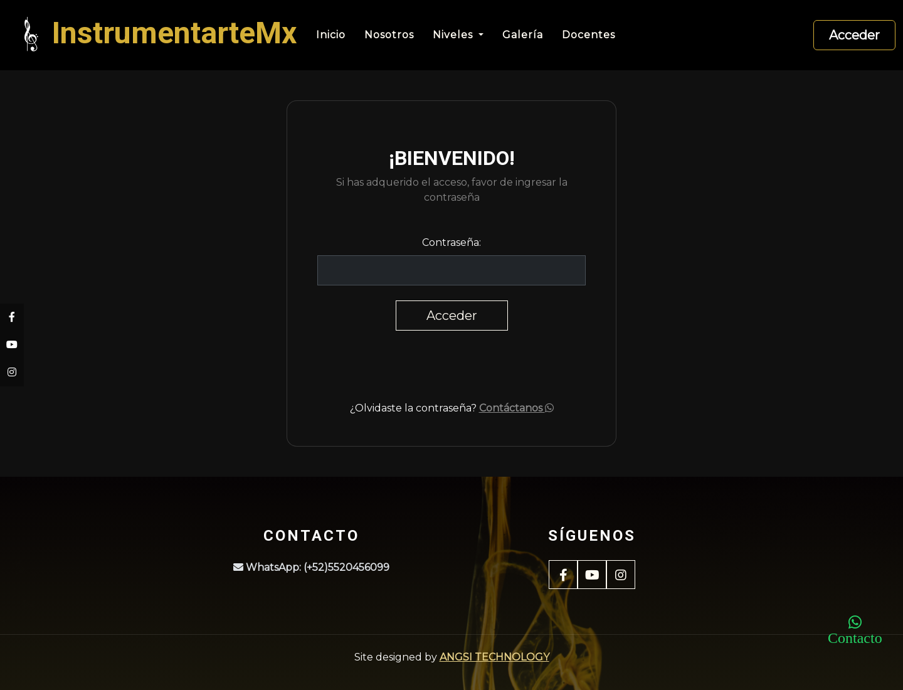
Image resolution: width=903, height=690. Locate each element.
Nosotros (389, 35)
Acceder (854, 35)
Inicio (331, 35)
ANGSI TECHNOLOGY (494, 657)
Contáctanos (516, 408)
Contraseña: (451, 242)
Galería (522, 35)
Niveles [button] (454, 35)
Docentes (588, 35)
